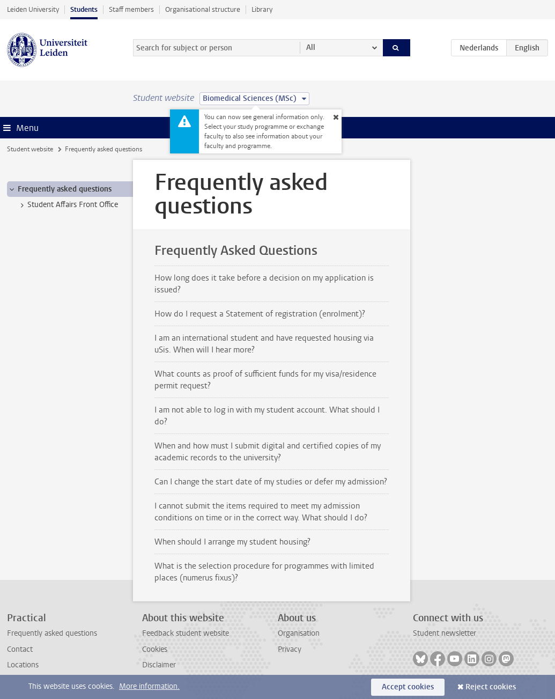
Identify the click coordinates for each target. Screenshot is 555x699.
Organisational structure (202, 9)
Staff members (131, 9)
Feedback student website (185, 633)
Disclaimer (159, 665)
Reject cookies (490, 687)
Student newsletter (444, 633)
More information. (149, 686)
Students (84, 9)
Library (261, 9)
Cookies (154, 649)
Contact (20, 649)
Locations (23, 665)
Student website (30, 149)
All (310, 47)
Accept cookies (408, 687)
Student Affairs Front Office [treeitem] (67, 205)
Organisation (299, 633)
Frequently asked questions (52, 633)
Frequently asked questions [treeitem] (60, 189)
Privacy (289, 649)
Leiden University (33, 9)
